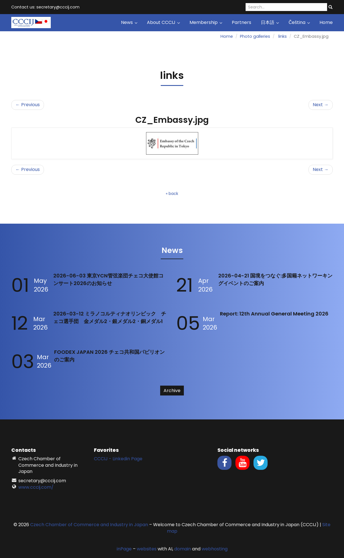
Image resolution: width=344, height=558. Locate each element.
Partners (241, 22)
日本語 (270, 22)
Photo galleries (255, 36)
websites (146, 549)
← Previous (28, 104)
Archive (172, 390)
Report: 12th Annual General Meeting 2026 (274, 313)
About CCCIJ (163, 22)
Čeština (299, 22)
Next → (320, 104)
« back (172, 193)
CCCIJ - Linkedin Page (118, 458)
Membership (205, 22)
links (282, 36)
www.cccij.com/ (36, 487)
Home (326, 22)
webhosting (215, 549)
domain (182, 549)
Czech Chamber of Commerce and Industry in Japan (89, 524)
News (129, 22)
